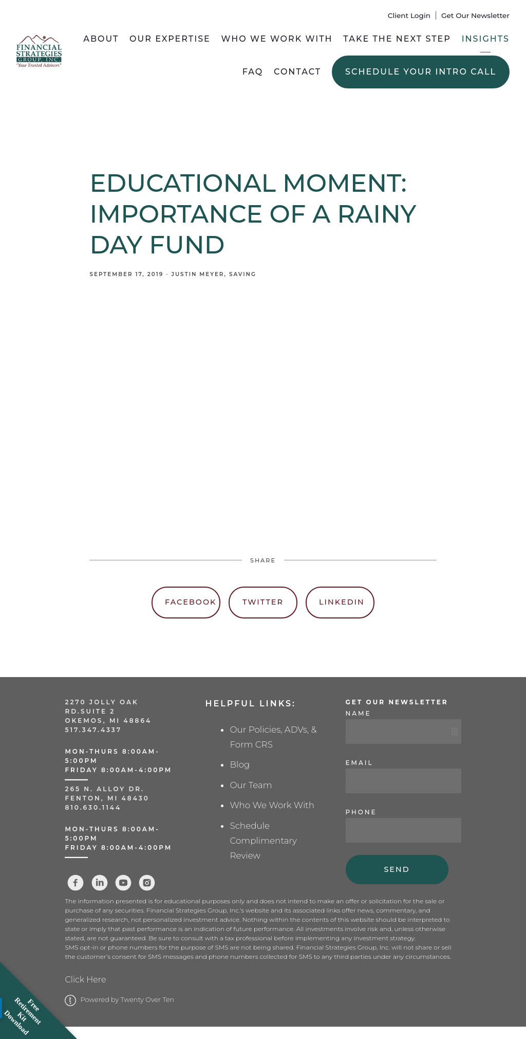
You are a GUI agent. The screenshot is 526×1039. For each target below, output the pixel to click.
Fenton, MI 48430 (107, 798)
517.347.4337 (93, 730)
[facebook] (75, 882)
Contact (297, 72)
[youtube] (123, 882)
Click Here (85, 980)
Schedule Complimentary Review (263, 841)
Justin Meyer (197, 274)
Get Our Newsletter (475, 15)
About (101, 39)
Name (358, 713)
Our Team (251, 785)
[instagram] (147, 882)
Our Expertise (170, 39)
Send (396, 869)
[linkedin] (99, 882)
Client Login (409, 15)
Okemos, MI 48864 (108, 720)
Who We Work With (277, 39)
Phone (361, 812)
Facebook (190, 602)
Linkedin (342, 602)
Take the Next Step (397, 39)
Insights (486, 39)
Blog (240, 764)
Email (359, 763)
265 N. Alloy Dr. (106, 789)
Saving (242, 274)
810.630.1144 (93, 807)
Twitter (263, 602)
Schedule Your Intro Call (420, 72)
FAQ (253, 72)
